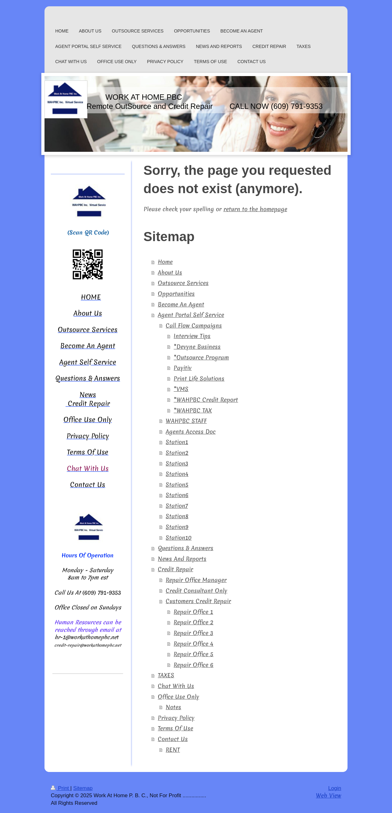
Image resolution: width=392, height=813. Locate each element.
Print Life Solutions (199, 379)
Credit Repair (175, 569)
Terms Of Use (175, 728)
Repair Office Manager (196, 580)
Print (60, 788)
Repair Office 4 (193, 644)
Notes (173, 707)
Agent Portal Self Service (191, 315)
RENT (173, 750)
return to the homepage (255, 209)
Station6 (177, 495)
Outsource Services (183, 283)
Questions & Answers (185, 548)
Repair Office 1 (193, 612)
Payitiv (183, 368)
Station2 (177, 453)
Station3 (177, 463)
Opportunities (176, 294)
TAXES (166, 675)
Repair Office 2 (193, 622)
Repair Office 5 (193, 654)
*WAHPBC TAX (193, 410)
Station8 (177, 516)
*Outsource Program (201, 357)
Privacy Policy (176, 718)
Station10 (179, 538)
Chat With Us (176, 686)
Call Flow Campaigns (194, 325)
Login (334, 788)
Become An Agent (181, 304)
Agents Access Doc (191, 432)
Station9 (177, 527)
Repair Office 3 (193, 633)
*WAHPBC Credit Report (206, 400)
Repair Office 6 (193, 665)
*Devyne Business (197, 347)
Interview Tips (192, 336)
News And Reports (182, 559)
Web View (328, 795)
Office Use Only (178, 697)
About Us (170, 272)
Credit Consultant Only (196, 591)
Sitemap (83, 788)
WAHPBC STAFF (186, 421)
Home (165, 262)
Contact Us (173, 739)
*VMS (181, 389)
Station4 (177, 474)
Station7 (177, 506)
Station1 (177, 442)
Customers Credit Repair (198, 601)
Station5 (177, 485)
